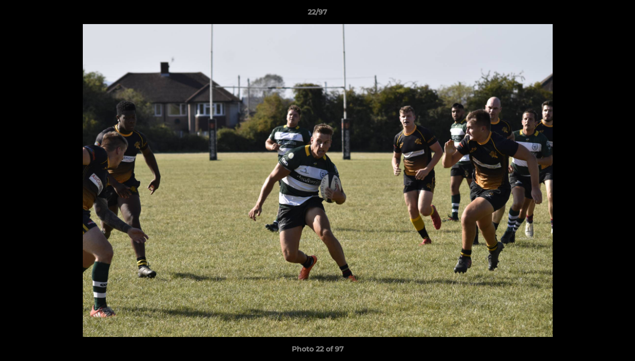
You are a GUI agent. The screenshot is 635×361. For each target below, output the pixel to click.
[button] (617, 14)
